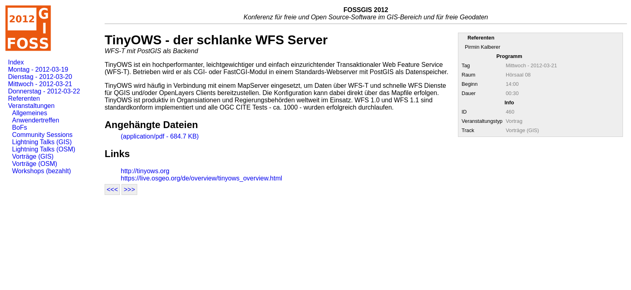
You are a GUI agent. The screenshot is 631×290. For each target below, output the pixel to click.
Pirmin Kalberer (482, 47)
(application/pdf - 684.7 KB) (160, 136)
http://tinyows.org (145, 171)
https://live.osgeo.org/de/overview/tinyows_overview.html (201, 178)
